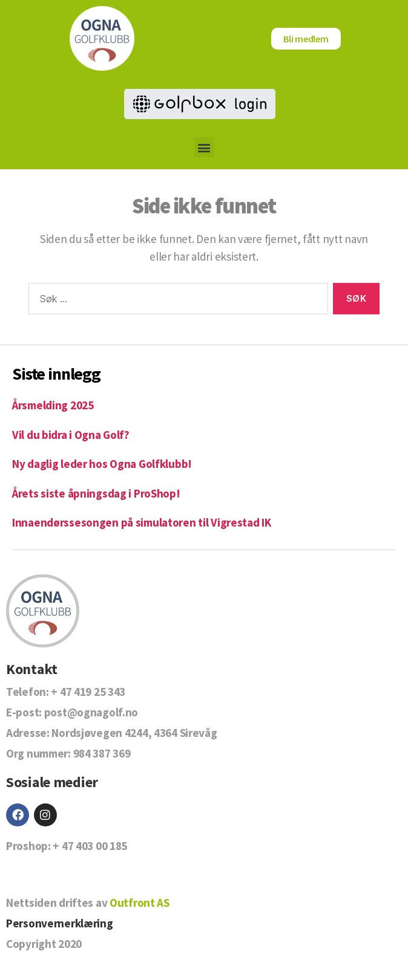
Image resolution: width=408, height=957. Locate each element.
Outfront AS (139, 902)
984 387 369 (102, 753)
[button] (204, 147)
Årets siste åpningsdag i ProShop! (96, 493)
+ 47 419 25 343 (88, 691)
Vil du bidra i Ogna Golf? (71, 434)
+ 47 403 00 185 (90, 846)
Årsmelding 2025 (53, 405)
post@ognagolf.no (91, 712)
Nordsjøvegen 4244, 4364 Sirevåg (134, 732)
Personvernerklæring (59, 923)
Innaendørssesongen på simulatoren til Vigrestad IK (141, 522)
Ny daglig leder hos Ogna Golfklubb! (102, 463)
